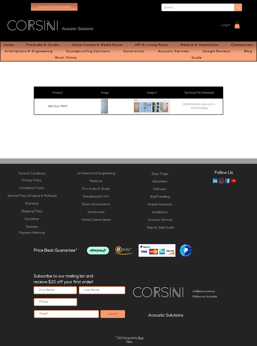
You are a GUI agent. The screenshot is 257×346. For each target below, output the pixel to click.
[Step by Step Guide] (160, 228)
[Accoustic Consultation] (54, 7)
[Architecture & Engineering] (96, 173)
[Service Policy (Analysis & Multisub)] (32, 196)
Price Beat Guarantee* (55, 250)
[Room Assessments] (96, 204)
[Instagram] (221, 180)
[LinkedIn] (215, 180)
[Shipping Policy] (32, 211)
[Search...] (195, 7)
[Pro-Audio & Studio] (96, 189)
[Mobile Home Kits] (160, 205)
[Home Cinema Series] (96, 220)
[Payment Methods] (32, 233)
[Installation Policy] (32, 188)
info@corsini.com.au (203, 291)
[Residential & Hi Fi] (96, 197)
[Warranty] (32, 204)
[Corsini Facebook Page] (227, 180)
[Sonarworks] (96, 212)
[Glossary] (32, 227)
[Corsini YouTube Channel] (233, 180)
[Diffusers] (160, 189)
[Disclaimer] (32, 219)
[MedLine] (96, 181)
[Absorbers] (160, 181)
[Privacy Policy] (32, 180)
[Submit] (112, 314)
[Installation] (160, 212)
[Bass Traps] (160, 174)
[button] (237, 25)
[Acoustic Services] (160, 220)
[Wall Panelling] (160, 197)
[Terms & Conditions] (32, 173)
